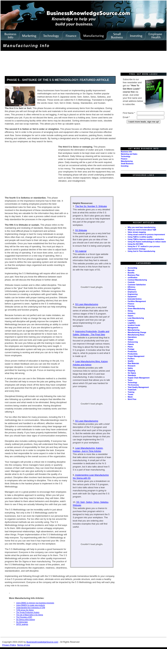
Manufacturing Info (26, 45)
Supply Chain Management (138, 378)
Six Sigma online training (25, 620)
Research (131, 366)
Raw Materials (133, 363)
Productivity (133, 354)
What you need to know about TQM (142, 230)
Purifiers (131, 359)
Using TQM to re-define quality (140, 237)
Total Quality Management (138, 387)
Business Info (126, 152)
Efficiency (132, 289)
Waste (130, 397)
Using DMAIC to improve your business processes (35, 603)
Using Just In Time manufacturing (141, 251)
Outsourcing (133, 342)
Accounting (132, 268)
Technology (125, 156)
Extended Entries (135, 299)
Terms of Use (23, 645)
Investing (124, 166)
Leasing (131, 320)
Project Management (136, 356)
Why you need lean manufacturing (141, 227)
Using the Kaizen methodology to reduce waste (147, 242)
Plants (130, 347)
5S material (80, 251)
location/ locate (134, 325)
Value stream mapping (137, 232)
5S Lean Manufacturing (86, 304)
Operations (132, 337)
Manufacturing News (136, 335)
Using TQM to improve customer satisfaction (146, 239)
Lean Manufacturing (136, 318)
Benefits (131, 273)
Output (130, 340)
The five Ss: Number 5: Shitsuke (91, 206)
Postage (131, 349)
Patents (131, 344)
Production (132, 351)
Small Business (127, 164)
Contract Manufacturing (137, 280)
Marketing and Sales (129, 154)
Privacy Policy (9, 645)
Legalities (132, 323)
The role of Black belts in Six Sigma (29, 615)
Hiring (130, 311)
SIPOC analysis (22, 624)
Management (133, 328)
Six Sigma (132, 373)
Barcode (131, 270)
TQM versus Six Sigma (25, 610)
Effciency (131, 287)
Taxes (130, 380)
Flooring (131, 306)
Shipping (131, 371)
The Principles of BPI (24, 617)
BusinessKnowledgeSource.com (42, 642)
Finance (124, 159)
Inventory (131, 313)
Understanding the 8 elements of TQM (30, 608)
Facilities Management (137, 301)
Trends (130, 394)
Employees (132, 292)
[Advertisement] (63, 62)
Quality (130, 361)
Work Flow (132, 399)
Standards (132, 375)
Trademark (132, 390)
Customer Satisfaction (137, 285)
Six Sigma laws (22, 622)
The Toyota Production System (27, 612)
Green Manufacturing (136, 308)
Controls (131, 282)
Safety (130, 368)
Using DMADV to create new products (30, 605)
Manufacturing (127, 161)
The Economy (133, 385)
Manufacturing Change (137, 332)
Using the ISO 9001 (135, 244)
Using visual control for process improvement (146, 234)
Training (131, 392)
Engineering (133, 294)
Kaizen (130, 316)
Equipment (132, 297)
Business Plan (133, 275)
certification (132, 277)
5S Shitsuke (81, 230)
